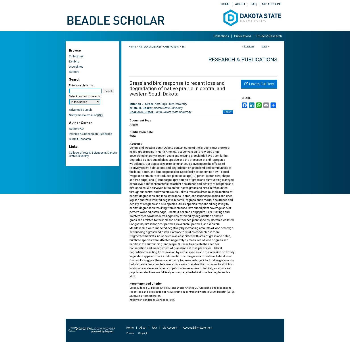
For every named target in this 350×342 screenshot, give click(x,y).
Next (264, 46)
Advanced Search (80, 109)
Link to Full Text (259, 84)
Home (132, 46)
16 (183, 46)
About (142, 327)
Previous (249, 46)
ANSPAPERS (172, 46)
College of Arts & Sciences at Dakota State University (93, 154)
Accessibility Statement (197, 327)
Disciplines (76, 66)
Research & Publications (242, 59)
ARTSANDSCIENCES (150, 46)
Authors (74, 71)
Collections (76, 56)
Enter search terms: (81, 85)
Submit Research (80, 139)
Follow (227, 112)
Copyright (143, 333)
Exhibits (74, 61)
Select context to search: (85, 96)
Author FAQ (76, 128)
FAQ (154, 327)
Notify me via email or (86, 115)
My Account (169, 327)
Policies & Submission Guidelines (90, 134)
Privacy (130, 333)
